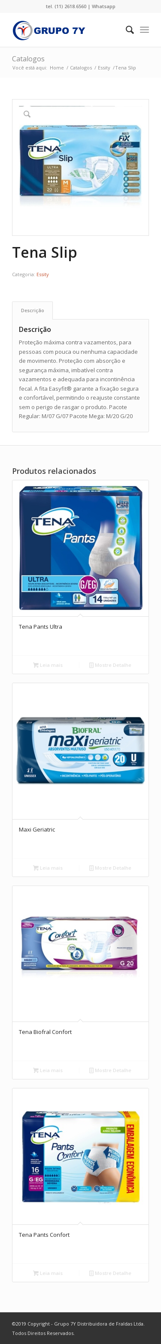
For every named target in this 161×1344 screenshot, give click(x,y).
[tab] (32, 310)
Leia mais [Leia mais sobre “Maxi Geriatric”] (48, 868)
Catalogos (28, 58)
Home (57, 67)
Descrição (32, 310)
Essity (104, 67)
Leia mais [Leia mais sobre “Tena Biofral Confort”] (48, 1070)
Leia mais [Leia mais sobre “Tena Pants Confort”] (48, 1273)
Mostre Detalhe (110, 665)
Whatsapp (103, 6)
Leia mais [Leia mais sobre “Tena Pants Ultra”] (48, 665)
